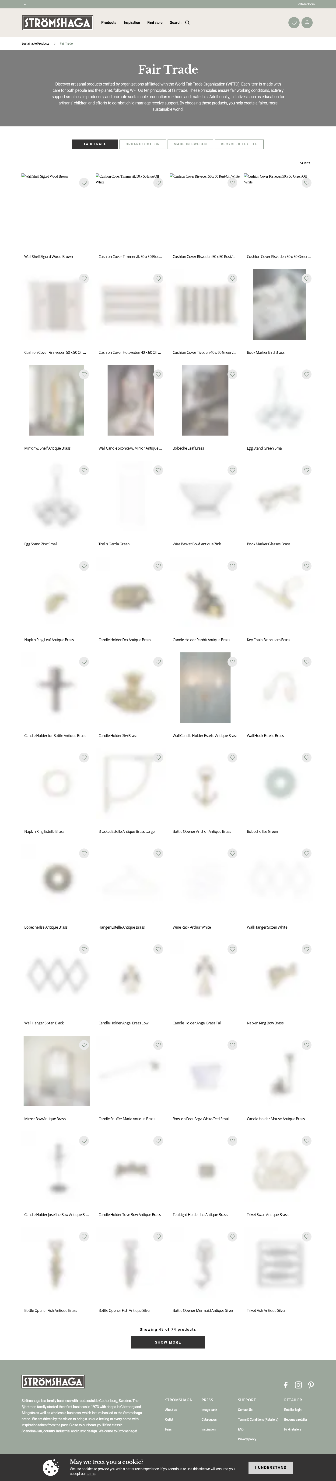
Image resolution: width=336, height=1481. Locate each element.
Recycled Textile (239, 144)
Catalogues (209, 1419)
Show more (168, 1342)
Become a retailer (295, 1419)
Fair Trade (95, 144)
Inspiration (132, 22)
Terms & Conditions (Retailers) (258, 1419)
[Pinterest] (311, 1384)
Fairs (168, 1429)
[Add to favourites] (84, 183)
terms (91, 1473)
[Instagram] (298, 1384)
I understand (271, 1467)
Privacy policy (247, 1439)
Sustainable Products (35, 43)
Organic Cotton (143, 144)
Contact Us (245, 1410)
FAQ (240, 1429)
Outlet (169, 1419)
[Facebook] (285, 1384)
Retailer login (306, 4)
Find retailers (292, 1429)
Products (108, 22)
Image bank (209, 1410)
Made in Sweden (190, 144)
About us (171, 1410)
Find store (154, 22)
